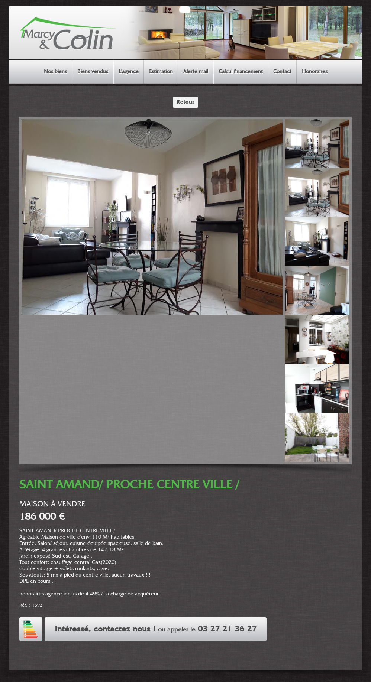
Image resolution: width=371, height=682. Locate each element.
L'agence (129, 71)
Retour (185, 102)
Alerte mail (195, 71)
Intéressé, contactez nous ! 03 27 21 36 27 (156, 629)
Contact (282, 71)
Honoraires (315, 71)
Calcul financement (241, 71)
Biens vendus (92, 71)
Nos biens (55, 71)
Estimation (161, 71)
